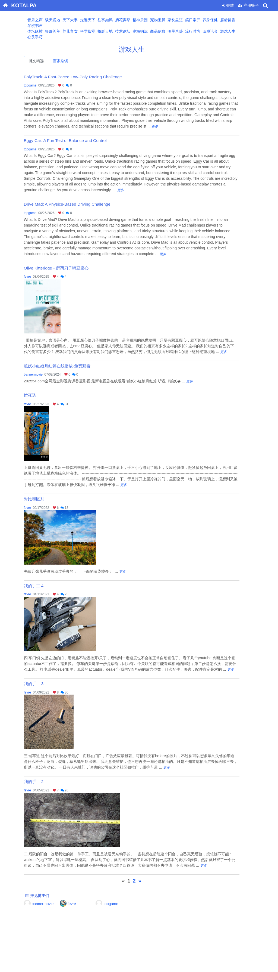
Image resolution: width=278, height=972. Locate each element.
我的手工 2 (41, 781)
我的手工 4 (41, 585)
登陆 (228, 5)
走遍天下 (94, 20)
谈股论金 (217, 31)
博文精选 (43, 61)
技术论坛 (129, 31)
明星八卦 (182, 31)
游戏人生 (234, 31)
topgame (37, 85)
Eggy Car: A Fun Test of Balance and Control (72, 140)
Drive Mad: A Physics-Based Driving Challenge (74, 204)
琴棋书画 (42, 25)
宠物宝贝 (164, 20)
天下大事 (77, 20)
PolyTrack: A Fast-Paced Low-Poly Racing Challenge (80, 77)
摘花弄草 (129, 20)
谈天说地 (59, 20)
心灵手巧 (42, 37)
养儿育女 (77, 31)
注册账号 (248, 5)
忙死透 (37, 395)
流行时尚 (199, 31)
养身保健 (217, 20)
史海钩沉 (147, 31)
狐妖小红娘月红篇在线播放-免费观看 (64, 366)
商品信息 (164, 31)
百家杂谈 (67, 61)
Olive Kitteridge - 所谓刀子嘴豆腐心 (63, 268)
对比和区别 (41, 499)
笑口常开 (199, 20)
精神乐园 (147, 20)
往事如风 (112, 20)
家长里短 (182, 20)
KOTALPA (18, 5)
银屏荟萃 (59, 31)
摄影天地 (112, 31)
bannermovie (40, 374)
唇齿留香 (234, 20)
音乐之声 (42, 20)
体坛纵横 (42, 31)
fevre (35, 276)
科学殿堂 (94, 31)
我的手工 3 (41, 683)
